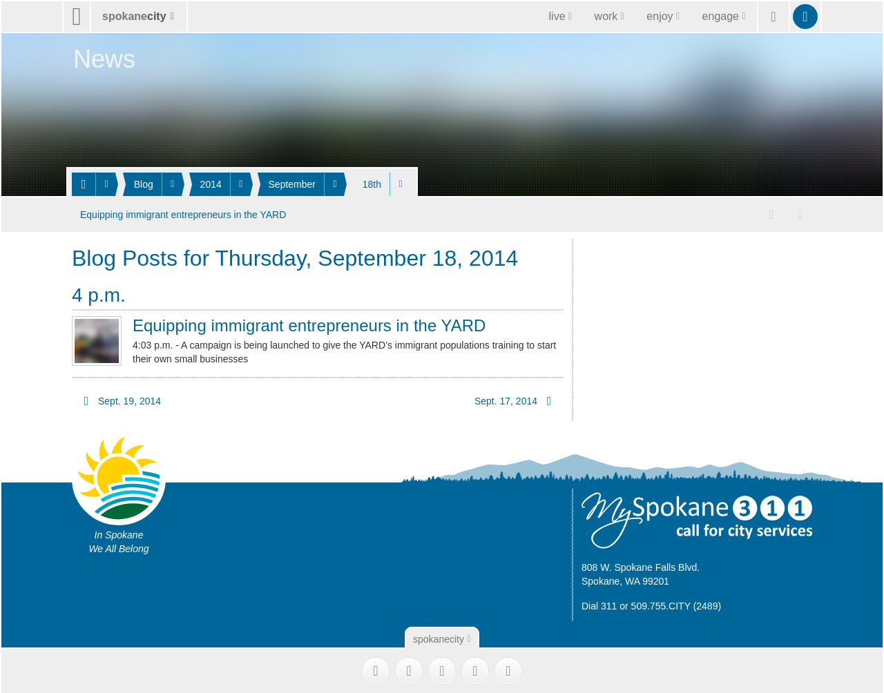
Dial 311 (599, 602)
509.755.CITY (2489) (676, 602)
